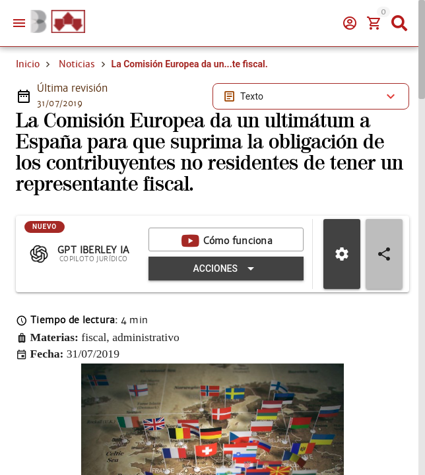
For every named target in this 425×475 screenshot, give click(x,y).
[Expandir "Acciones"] (226, 268)
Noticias (77, 64)
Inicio (28, 64)
